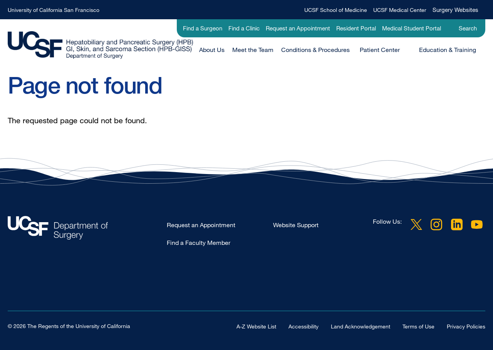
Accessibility (303, 326)
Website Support (296, 225)
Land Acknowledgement (360, 326)
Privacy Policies (466, 326)
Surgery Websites (455, 9)
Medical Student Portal (411, 28)
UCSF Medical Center (399, 10)
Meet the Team (252, 50)
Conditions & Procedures (315, 50)
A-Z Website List (256, 326)
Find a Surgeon (202, 28)
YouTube (476, 224)
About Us (212, 50)
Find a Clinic (244, 28)
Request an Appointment (298, 28)
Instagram (436, 224)
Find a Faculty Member (198, 242)
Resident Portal (356, 28)
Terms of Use (418, 326)
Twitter (416, 224)
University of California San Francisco (53, 10)
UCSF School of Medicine (335, 10)
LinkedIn (456, 224)
